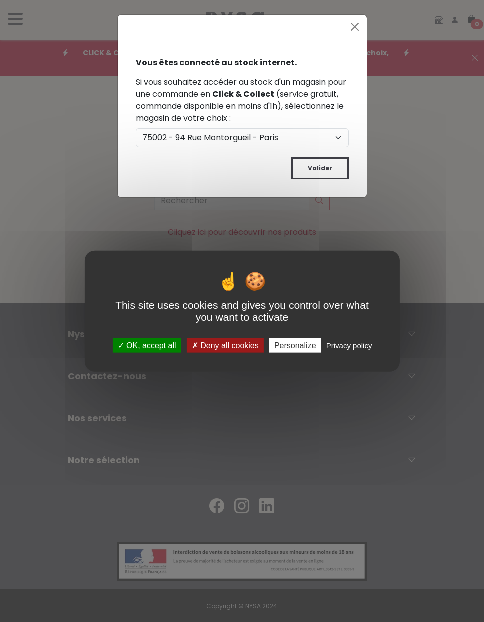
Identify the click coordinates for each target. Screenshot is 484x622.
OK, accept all (147, 345)
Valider (320, 168)
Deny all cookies (225, 345)
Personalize (295, 345)
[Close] (355, 27)
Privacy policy (349, 345)
